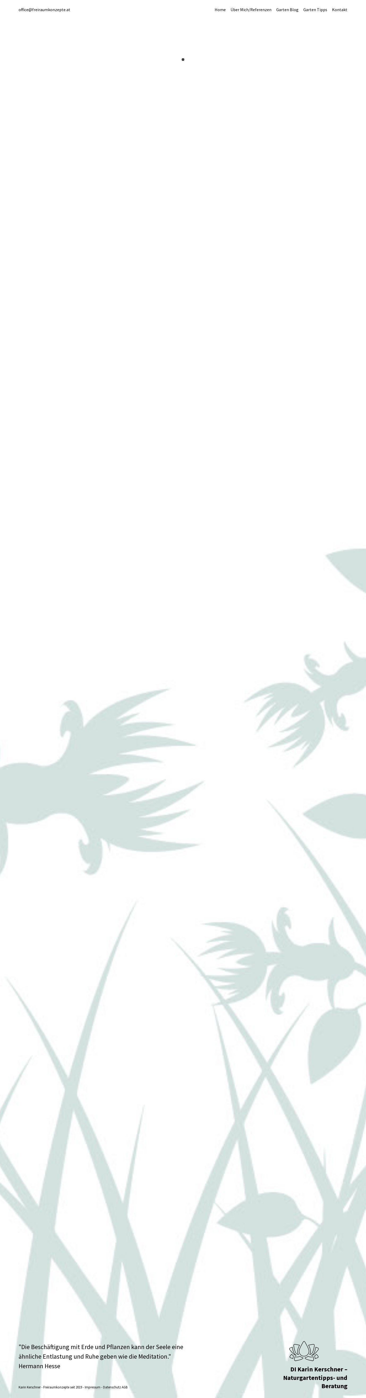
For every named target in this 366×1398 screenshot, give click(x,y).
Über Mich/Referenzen (251, 9)
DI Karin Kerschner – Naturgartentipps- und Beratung (315, 1377)
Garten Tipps (315, 9)
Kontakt (339, 9)
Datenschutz (112, 1387)
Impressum (92, 1387)
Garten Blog (287, 9)
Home (220, 9)
